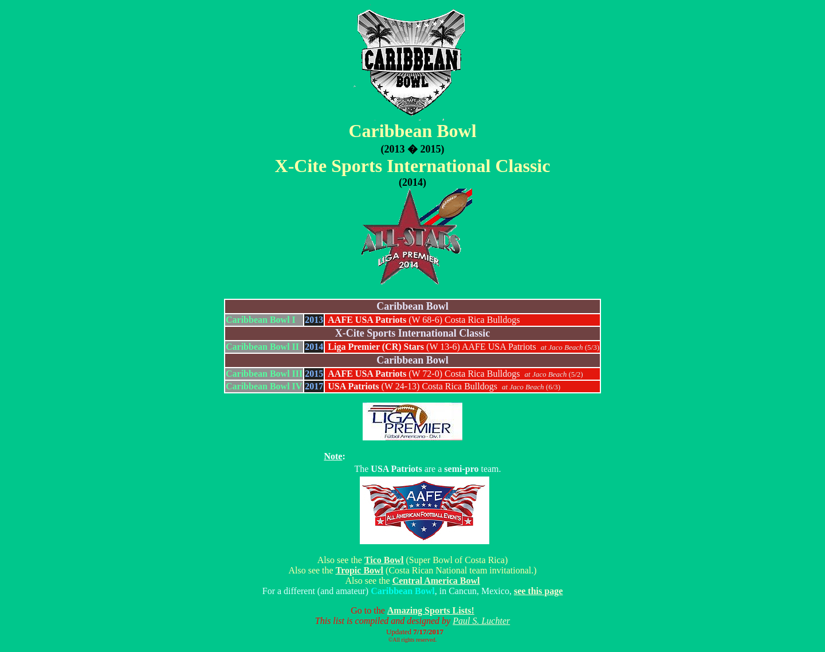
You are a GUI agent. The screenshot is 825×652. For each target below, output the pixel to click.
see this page (538, 591)
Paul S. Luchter (481, 621)
